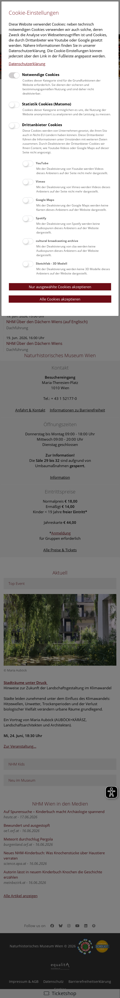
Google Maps (45, 200)
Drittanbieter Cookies (42, 124)
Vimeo (40, 181)
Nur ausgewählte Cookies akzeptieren (60, 286)
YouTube (42, 163)
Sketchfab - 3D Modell (51, 263)
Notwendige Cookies (40, 74)
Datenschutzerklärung (27, 63)
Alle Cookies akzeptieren (60, 299)
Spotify (41, 218)
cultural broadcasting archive (57, 241)
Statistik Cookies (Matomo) (46, 104)
